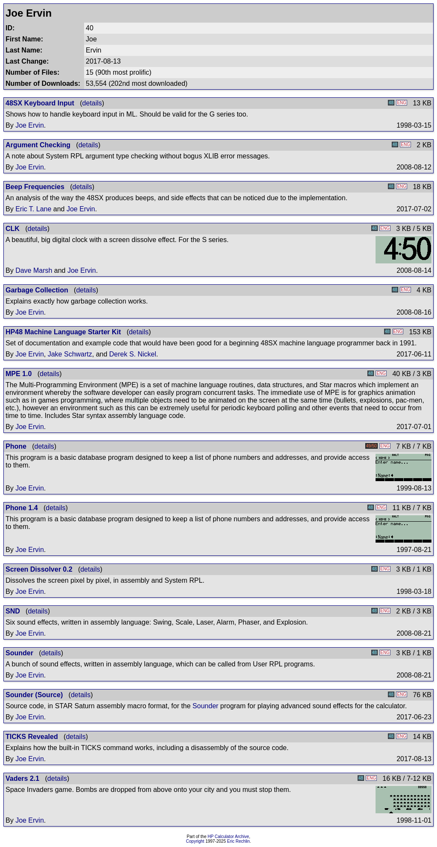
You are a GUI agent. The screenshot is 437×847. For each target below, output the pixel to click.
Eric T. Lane (33, 209)
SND (13, 611)
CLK (13, 228)
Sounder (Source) (34, 694)
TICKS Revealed (32, 736)
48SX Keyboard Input (40, 103)
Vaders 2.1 (22, 778)
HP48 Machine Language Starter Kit (63, 332)
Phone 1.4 (22, 507)
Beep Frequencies (35, 186)
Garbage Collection (37, 290)
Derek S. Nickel (132, 354)
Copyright (195, 841)
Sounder (19, 653)
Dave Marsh (33, 270)
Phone (16, 446)
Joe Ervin (29, 125)
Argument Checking (38, 145)
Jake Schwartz (70, 354)
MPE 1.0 (19, 373)
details (92, 103)
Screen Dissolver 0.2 (39, 569)
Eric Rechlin (238, 841)
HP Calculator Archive (228, 836)
